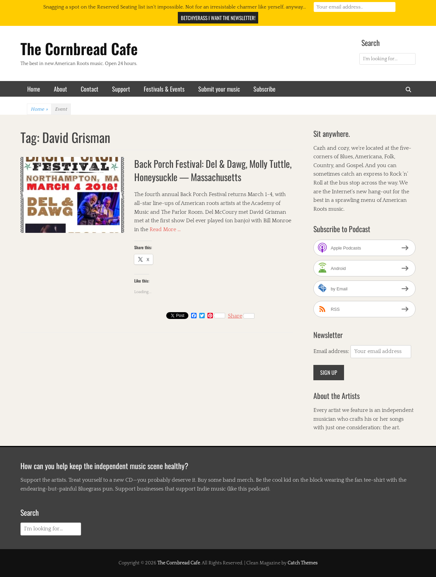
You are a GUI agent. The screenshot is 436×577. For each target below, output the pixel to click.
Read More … (165, 229)
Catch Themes (302, 563)
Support (121, 88)
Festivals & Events (164, 88)
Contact (89, 88)
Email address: (332, 351)
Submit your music (219, 88)
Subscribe (264, 88)
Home (33, 88)
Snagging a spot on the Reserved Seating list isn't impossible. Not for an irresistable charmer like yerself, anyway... (174, 7)
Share (241, 316)
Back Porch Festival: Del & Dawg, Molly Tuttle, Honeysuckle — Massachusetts (213, 170)
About (60, 88)
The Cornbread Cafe (79, 48)
